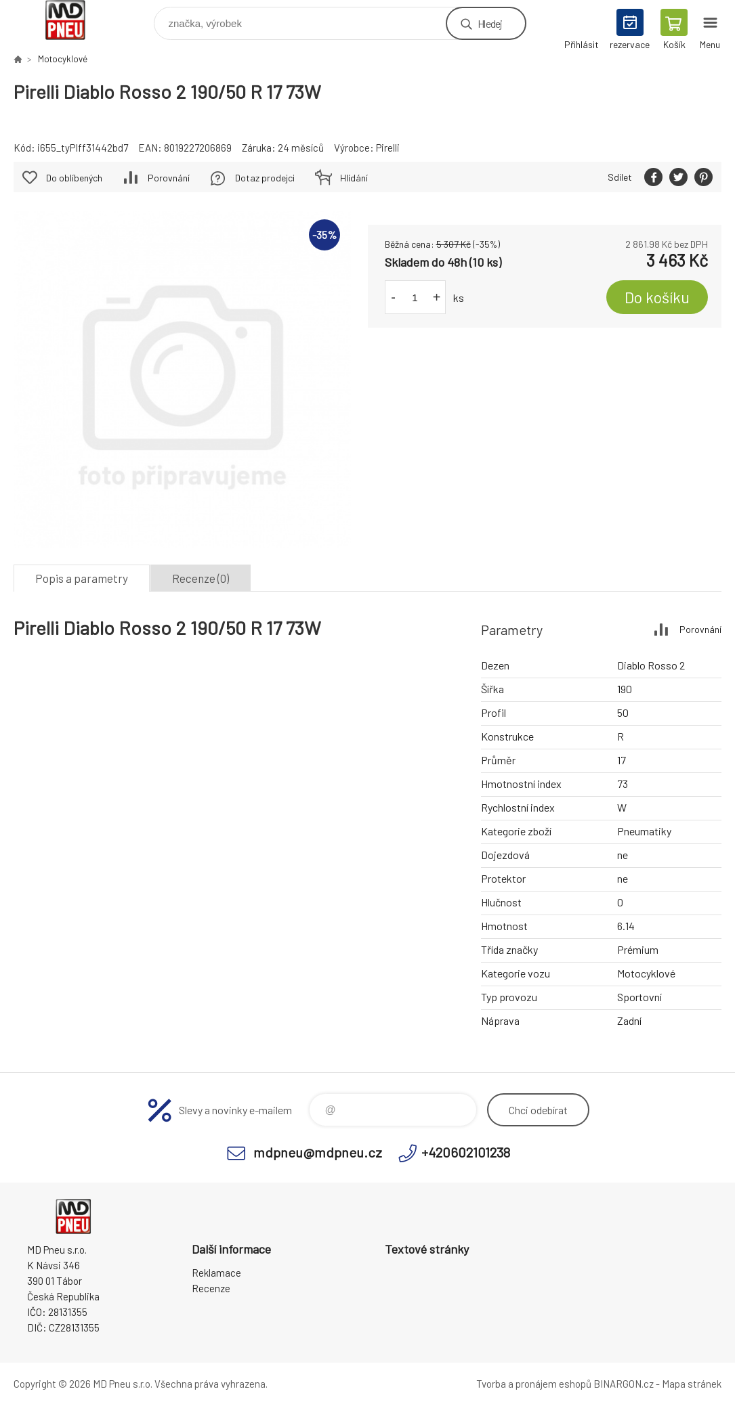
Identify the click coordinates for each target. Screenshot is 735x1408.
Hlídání (354, 177)
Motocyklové (62, 58)
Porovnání (169, 177)
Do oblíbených (74, 177)
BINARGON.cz (623, 1384)
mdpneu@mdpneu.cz (317, 1152)
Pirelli (388, 147)
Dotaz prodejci (265, 177)
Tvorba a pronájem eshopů (533, 1384)
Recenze (211, 1288)
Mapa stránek (691, 1384)
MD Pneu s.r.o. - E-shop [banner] (73, 20)
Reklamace (216, 1273)
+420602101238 (465, 1152)
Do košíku (657, 297)
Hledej (490, 23)
